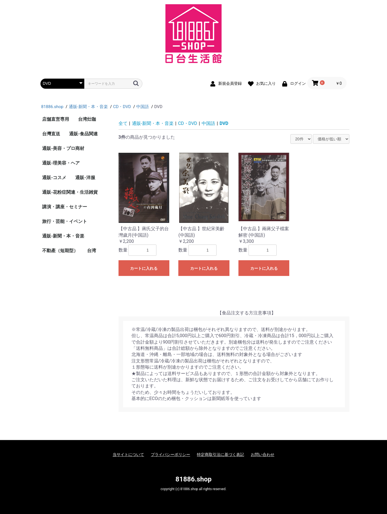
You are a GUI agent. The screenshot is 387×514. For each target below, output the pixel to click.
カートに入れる (144, 268)
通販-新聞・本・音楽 (63, 236)
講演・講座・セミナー (64, 206)
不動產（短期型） (60, 250)
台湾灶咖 (87, 119)
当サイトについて (128, 454)
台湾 (91, 250)
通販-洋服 (85, 177)
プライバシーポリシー (170, 454)
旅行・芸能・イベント (64, 221)
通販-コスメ (54, 177)
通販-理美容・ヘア (61, 163)
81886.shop (194, 479)
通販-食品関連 (83, 133)
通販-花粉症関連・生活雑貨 (70, 192)
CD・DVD (187, 123)
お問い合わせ (262, 454)
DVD (224, 123)
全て (123, 123)
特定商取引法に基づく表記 (220, 454)
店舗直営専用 (55, 119)
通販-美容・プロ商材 (63, 148)
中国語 (208, 123)
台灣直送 (51, 133)
